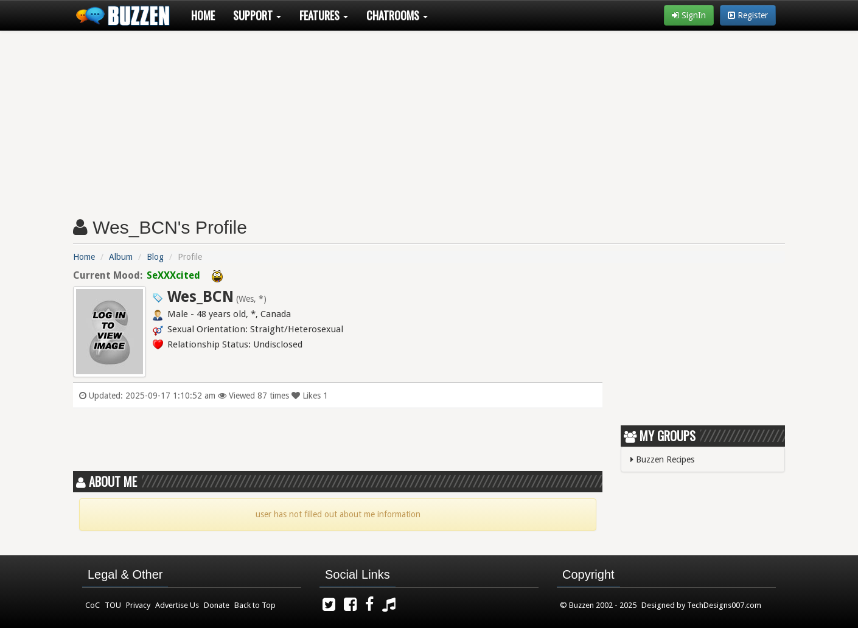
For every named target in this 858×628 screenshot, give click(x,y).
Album (121, 257)
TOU (113, 605)
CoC (92, 605)
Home (203, 15)
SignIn (689, 15)
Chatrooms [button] (397, 15)
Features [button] (323, 15)
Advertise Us (177, 605)
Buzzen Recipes (662, 459)
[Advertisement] (429, 119)
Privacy (138, 605)
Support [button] (257, 15)
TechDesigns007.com (724, 605)
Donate (216, 605)
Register (748, 15)
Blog (155, 257)
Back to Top (255, 605)
